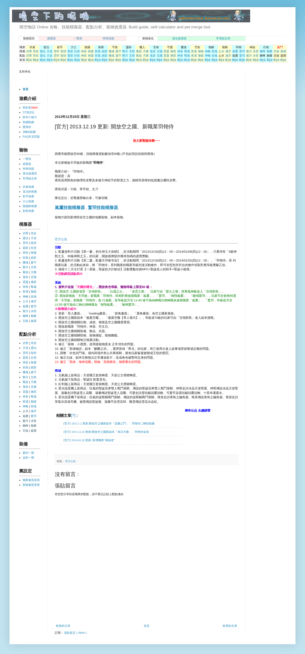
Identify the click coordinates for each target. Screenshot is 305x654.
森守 (118, 51)
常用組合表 (223, 38)
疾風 (98, 51)
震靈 (166, 51)
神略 (208, 51)
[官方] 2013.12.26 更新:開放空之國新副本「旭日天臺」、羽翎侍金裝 (106, 432)
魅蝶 (269, 51)
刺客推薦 (28, 211)
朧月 (249, 51)
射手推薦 (28, 196)
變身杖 (27, 127)
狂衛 (77, 51)
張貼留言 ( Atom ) (75, 632)
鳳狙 (139, 51)
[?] (73, 415)
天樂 (146, 51)
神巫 (84, 51)
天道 (49, 51)
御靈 (91, 51)
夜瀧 (194, 51)
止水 (221, 51)
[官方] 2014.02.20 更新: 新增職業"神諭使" (89, 440)
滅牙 (228, 51)
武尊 (29, 51)
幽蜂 (262, 51)
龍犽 (63, 51)
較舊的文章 (230, 626)
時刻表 (27, 107)
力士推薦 (28, 201)
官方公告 (61, 239)
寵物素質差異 (31, 485)
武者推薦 (28, 186)
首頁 (146, 626)
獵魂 (111, 51)
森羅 (283, 51)
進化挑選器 (179, 38)
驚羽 (242, 51)
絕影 (104, 51)
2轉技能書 (29, 132)
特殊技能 (108, 38)
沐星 (256, 51)
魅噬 (201, 51)
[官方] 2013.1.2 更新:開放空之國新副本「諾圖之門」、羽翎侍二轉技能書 (109, 423)
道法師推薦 (30, 191)
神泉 (180, 51)
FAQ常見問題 (31, 136)
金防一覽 (28, 457)
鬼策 (153, 51)
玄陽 (160, 51)
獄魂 (214, 51)
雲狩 (56, 51)
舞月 (125, 51)
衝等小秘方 (30, 117)
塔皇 (36, 51)
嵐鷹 (235, 51)
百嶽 (276, 51)
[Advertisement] (72, 92)
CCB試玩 (28, 112)
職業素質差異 (31, 480)
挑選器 (51, 38)
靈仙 (43, 51)
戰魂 (187, 51)
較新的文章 (63, 626)
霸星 (70, 51)
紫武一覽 (28, 453)
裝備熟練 (28, 122)
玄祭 (132, 51)
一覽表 (78, 38)
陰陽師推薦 (30, 206)
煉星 (173, 51)
